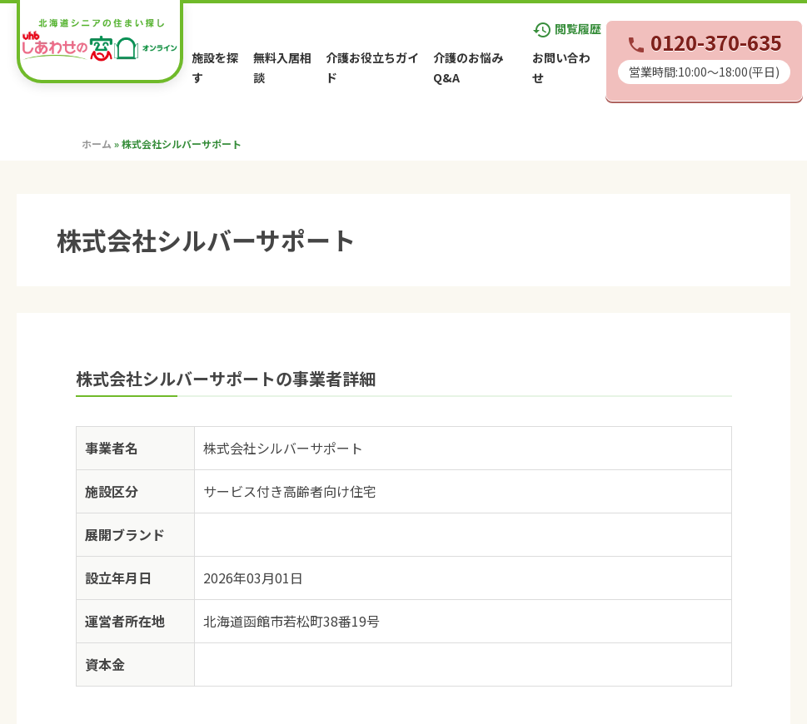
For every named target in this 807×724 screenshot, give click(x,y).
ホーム (97, 143)
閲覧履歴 (566, 28)
